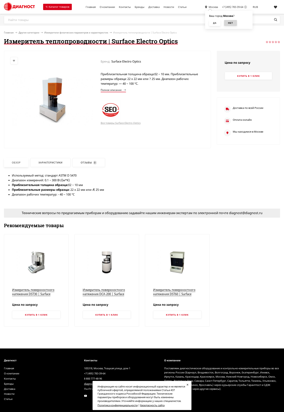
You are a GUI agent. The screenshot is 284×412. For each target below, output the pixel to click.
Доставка (154, 7)
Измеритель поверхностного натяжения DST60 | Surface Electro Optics (174, 294)
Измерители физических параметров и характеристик (76, 32)
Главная (91, 7)
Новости (169, 7)
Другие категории (29, 32)
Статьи (182, 7)
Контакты (125, 7)
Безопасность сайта (152, 405)
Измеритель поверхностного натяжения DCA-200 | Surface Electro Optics (104, 294)
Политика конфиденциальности (118, 405)
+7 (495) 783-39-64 (232, 7)
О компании (107, 7)
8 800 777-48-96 (93, 378)
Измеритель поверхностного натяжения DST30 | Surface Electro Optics (33, 294)
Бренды (139, 7)
